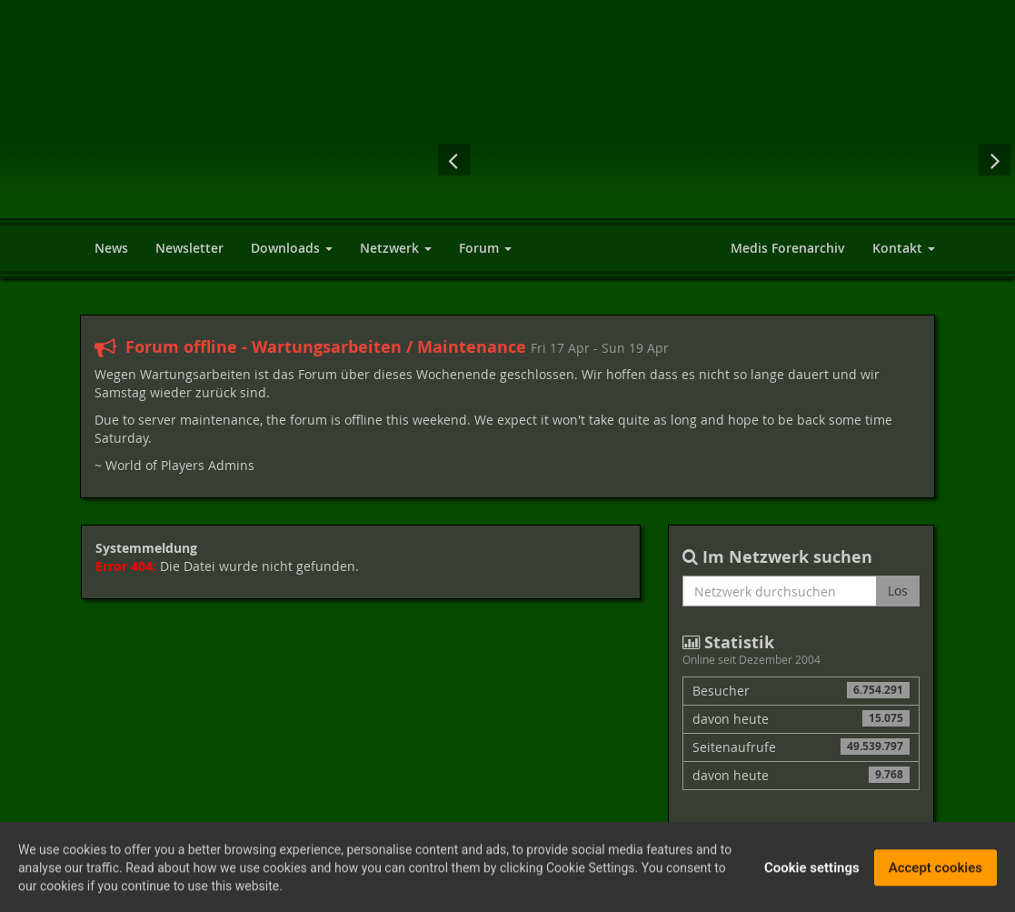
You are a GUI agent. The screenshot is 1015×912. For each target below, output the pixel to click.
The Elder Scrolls (797, 159)
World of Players (229, 130)
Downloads (292, 247)
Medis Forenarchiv (788, 247)
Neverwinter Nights (869, 159)
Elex (578, 159)
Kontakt (903, 247)
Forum (485, 247)
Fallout (509, 159)
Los (898, 590)
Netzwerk (396, 247)
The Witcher (942, 159)
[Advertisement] (716, 63)
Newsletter (189, 247)
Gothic (651, 159)
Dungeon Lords (724, 159)
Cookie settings (812, 873)
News (111, 247)
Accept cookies (935, 873)
